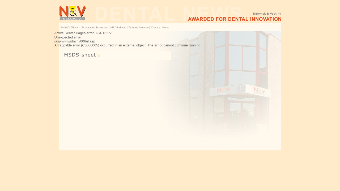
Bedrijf (65, 27)
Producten (88, 27)
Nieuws (75, 27)
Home (165, 27)
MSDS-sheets (118, 27)
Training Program (139, 27)
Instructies (102, 27)
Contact (155, 27)
